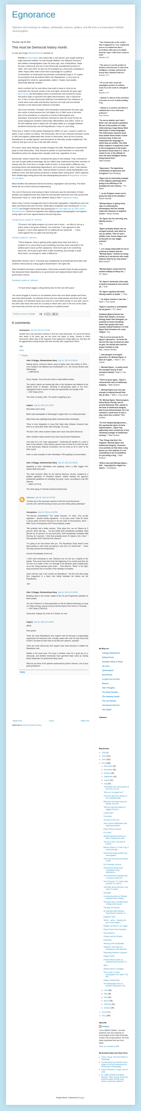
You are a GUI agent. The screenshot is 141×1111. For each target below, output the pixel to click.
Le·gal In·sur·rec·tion (111, 679)
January (107, 1008)
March (107, 1001)
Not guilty (107, 893)
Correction (108, 816)
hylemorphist (107, 670)
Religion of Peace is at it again (116, 926)
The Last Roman (109, 701)
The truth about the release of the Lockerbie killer (115, 797)
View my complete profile (109, 1046)
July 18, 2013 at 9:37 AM (45, 497)
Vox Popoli (106, 710)
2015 (104, 756)
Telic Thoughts (108, 688)
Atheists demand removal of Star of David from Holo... (115, 837)
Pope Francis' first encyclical (115, 929)
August (107, 780)
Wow (105, 965)
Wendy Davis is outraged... (114, 969)
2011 (104, 1016)
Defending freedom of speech (115, 953)
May (106, 994)
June (106, 990)
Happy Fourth (109, 956)
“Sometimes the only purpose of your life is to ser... (116, 788)
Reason (105, 683)
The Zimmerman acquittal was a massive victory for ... (116, 877)
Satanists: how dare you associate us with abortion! (115, 948)
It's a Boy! (107, 832)
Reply (21, 350)
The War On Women (112, 908)
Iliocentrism (107, 675)
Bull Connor (23, 94)
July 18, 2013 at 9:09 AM (67, 360)
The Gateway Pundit (110, 696)
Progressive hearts (69, 197)
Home (51, 721)
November (108, 770)
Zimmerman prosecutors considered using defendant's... (113, 870)
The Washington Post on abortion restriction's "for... (115, 985)
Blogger (81, 1098)
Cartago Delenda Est (111, 653)
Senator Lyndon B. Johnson (24, 237)
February (108, 1004)
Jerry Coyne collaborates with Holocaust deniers (115, 824)
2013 (104, 763)
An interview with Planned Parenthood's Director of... (115, 912)
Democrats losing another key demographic (115, 854)
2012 (104, 1012)
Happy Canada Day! (112, 980)
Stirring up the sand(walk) (114, 943)
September (108, 777)
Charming (107, 940)
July (106, 784)
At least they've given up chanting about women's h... (116, 961)
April (106, 997)
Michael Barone (36, 53)
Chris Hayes (32, 58)
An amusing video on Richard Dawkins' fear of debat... (115, 897)
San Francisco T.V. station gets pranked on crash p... (116, 882)
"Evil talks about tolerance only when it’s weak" (116, 888)
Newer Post (17, 721)
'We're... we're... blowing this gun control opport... (115, 921)
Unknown (30, 497)
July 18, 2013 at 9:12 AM (43, 405)
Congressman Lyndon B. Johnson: (27, 220)
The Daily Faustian (110, 692)
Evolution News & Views (112, 662)
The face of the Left (111, 820)
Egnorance (34, 14)
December (108, 766)
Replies (25, 356)
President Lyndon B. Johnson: (25, 280)
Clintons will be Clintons (113, 936)
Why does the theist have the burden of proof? (115, 803)
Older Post (85, 721)
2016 (104, 753)
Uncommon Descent (111, 705)
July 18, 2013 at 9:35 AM (67, 463)
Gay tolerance (109, 933)
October (107, 773)
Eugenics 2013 (109, 917)
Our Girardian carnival (112, 864)
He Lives (106, 666)
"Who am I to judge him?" (114, 792)
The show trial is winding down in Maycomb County (116, 903)
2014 (104, 759)
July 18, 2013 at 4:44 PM (44, 622)
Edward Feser (108, 657)
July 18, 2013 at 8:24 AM (40, 330)
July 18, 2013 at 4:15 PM (47, 512)
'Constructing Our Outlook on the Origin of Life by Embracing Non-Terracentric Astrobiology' (114, 1064)
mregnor (105, 1026)
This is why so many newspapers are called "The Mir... (116, 974)
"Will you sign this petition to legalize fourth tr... (115, 808)
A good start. (109, 813)
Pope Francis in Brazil (112, 829)
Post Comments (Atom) (32, 725)
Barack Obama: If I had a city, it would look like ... (116, 848)
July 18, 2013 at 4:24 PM (68, 592)
